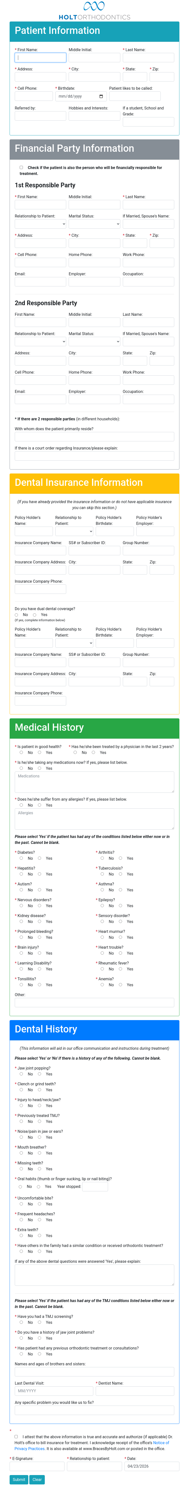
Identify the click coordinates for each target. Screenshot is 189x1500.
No (25, 614)
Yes (44, 614)
